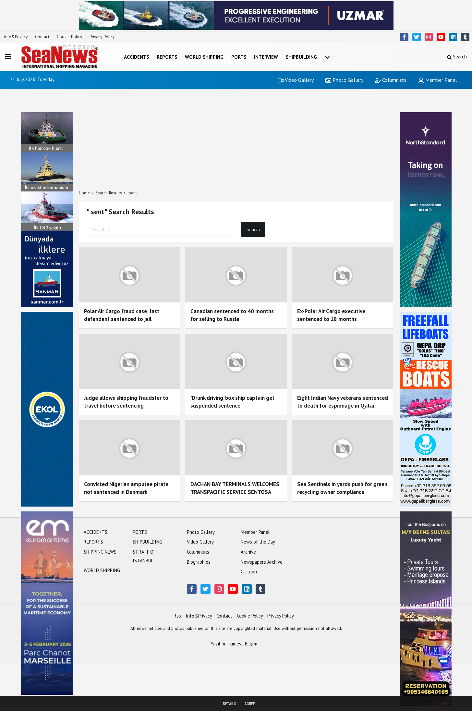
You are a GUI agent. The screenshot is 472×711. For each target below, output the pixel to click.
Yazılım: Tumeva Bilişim (234, 644)
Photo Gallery (344, 80)
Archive (248, 552)
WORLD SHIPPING (204, 57)
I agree (249, 704)
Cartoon (249, 572)
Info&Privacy (16, 37)
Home (84, 193)
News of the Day (258, 542)
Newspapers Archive (262, 562)
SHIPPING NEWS (100, 552)
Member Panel (437, 80)
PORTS (238, 57)
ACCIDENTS (136, 57)
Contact (42, 37)
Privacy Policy (102, 37)
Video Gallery (296, 80)
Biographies (199, 562)
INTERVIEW (266, 57)
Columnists (390, 80)
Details (229, 704)
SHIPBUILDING (301, 57)
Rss (177, 616)
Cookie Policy (69, 37)
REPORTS (167, 57)
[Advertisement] (236, 139)
